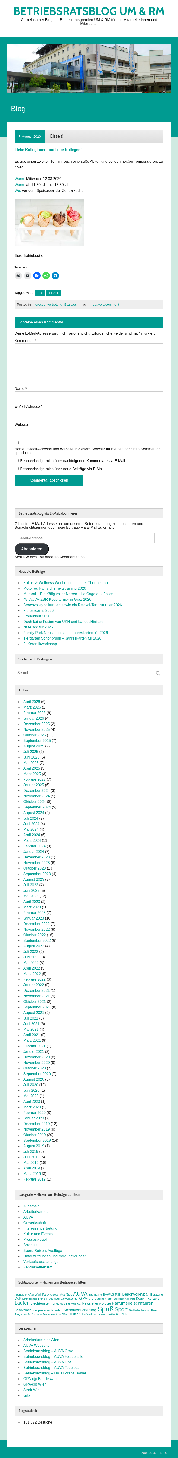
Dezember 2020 (36, 1057)
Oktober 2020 (34, 1068)
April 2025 (31, 768)
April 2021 (31, 1035)
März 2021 (32, 1040)
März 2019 (32, 1174)
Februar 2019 (34, 1179)
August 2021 (33, 1013)
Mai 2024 (31, 829)
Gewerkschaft (34, 1223)
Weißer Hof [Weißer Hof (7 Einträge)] (113, 1314)
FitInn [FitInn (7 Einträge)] (41, 1298)
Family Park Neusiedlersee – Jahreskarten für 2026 (65, 633)
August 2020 (33, 1079)
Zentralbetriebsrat (37, 1267)
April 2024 (31, 835)
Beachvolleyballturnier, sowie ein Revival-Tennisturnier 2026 (72, 605)
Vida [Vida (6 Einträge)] (83, 1314)
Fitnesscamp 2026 (38, 610)
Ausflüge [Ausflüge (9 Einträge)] (66, 1294)
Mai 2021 (31, 1029)
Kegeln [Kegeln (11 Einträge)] (141, 1298)
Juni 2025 (31, 757)
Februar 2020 (34, 1113)
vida (26, 1395)
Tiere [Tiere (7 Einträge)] (154, 1310)
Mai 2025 (31, 763)
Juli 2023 (30, 885)
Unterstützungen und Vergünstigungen (55, 1256)
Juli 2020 (30, 1085)
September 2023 (37, 874)
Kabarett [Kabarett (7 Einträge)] (130, 1298)
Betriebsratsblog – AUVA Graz (48, 1351)
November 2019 (36, 1129)
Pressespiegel (35, 1239)
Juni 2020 (31, 1090)
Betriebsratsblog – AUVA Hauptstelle (53, 1357)
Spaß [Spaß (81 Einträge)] (105, 1309)
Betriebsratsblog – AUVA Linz (47, 1362)
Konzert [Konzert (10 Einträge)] (153, 1298)
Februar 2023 (34, 913)
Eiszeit (53, 293)
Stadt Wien (32, 1390)
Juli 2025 (30, 752)
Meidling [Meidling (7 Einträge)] (65, 1303)
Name (21, 389)
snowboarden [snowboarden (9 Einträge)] (53, 1310)
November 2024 (36, 796)
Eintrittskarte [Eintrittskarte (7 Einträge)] (29, 1298)
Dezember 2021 (36, 990)
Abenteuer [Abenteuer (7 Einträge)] (21, 1294)
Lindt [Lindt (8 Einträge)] (55, 1303)
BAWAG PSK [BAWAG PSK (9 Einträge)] (112, 1294)
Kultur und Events (38, 1234)
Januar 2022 (33, 985)
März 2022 (32, 974)
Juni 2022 (31, 957)
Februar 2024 (34, 846)
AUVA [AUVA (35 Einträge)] (80, 1294)
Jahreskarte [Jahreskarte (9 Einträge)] (116, 1298)
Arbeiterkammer (36, 1212)
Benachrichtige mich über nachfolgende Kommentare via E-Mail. (73, 461)
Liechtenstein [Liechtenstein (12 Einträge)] (41, 1303)
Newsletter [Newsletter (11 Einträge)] (90, 1303)
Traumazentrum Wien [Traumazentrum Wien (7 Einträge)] (55, 1314)
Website (21, 424)
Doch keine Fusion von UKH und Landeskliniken (63, 622)
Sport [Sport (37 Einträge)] (121, 1309)
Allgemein (31, 1206)
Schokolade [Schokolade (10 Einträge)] (23, 1310)
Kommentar (25, 341)
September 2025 (37, 741)
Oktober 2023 (34, 868)
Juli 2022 (30, 952)
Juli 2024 (30, 818)
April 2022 (31, 968)
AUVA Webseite (36, 1345)
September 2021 (37, 1007)
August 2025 (33, 746)
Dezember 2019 (36, 1124)
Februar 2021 (34, 1046)
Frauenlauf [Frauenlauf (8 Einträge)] (53, 1298)
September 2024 (37, 807)
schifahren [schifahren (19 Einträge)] (143, 1303)
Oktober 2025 (34, 735)
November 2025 (36, 729)
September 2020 (37, 1074)
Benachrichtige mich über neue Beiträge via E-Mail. (62, 469)
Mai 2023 (31, 896)
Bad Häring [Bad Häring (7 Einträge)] (95, 1294)
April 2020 (31, 1102)
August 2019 (33, 1146)
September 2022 (37, 940)
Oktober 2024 (34, 802)
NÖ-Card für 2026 (38, 627)
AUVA (28, 1217)
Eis (40, 293)
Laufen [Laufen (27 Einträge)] (22, 1303)
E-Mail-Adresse (28, 406)
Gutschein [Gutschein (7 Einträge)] (101, 1298)
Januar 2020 (33, 1118)
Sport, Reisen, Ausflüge (42, 1251)
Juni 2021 (31, 1024)
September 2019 (37, 1140)
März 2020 (32, 1107)
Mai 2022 (31, 963)
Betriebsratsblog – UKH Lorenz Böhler (54, 1373)
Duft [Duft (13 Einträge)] (18, 1298)
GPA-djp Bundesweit (40, 1379)
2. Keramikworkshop (40, 644)
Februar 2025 (34, 779)
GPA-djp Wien (35, 1384)
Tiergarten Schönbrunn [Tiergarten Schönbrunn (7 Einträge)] (28, 1314)
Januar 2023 (33, 918)
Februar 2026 (34, 713)
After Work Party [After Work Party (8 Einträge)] (38, 1294)
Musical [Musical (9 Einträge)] (76, 1303)
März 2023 (32, 907)
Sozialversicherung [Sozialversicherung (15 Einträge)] (79, 1310)
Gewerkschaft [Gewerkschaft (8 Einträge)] (69, 1298)
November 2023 (36, 863)
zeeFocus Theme (154, 1453)
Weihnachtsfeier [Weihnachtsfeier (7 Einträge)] (95, 1314)
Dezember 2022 (36, 924)
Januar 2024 (33, 852)
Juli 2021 (30, 1018)
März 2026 (32, 707)
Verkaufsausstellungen (42, 1262)
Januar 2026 (33, 718)
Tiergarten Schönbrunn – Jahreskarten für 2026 (62, 638)
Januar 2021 (33, 1052)
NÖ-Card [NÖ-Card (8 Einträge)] (105, 1303)
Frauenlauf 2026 (37, 616)
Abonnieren (31, 549)
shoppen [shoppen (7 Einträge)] (37, 1310)
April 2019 (31, 1168)
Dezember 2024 (36, 791)
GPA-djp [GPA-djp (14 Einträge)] (86, 1298)
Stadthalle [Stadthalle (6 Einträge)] (134, 1310)
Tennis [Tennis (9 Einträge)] (145, 1310)
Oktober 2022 (34, 935)
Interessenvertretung (47, 304)
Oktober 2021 (34, 1002)
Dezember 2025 (36, 724)
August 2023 (33, 879)
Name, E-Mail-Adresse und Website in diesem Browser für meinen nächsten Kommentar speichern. (87, 451)
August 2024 (33, 813)
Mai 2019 (31, 1163)
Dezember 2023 (36, 857)
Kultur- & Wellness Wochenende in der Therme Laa (65, 583)
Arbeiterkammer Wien (41, 1340)
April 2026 (31, 702)
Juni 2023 (31, 890)
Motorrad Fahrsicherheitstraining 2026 (54, 588)
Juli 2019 (30, 1151)
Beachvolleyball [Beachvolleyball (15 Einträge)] (135, 1294)
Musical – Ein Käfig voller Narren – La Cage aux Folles (68, 594)
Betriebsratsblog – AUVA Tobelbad (51, 1368)
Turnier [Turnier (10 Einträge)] (75, 1314)
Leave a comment (106, 304)
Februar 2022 (34, 979)
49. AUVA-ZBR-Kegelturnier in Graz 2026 (57, 599)
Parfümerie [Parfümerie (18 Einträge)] (122, 1303)
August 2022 (33, 946)
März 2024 (32, 840)
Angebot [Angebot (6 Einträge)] (54, 1294)
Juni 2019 (31, 1157)
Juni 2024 (31, 824)
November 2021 (36, 996)
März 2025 (32, 774)
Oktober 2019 (34, 1135)
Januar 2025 (33, 785)
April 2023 (31, 902)
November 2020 (36, 1063)
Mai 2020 (31, 1096)
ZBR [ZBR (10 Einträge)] (124, 1314)
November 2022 (36, 929)
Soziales (70, 304)
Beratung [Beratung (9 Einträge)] (156, 1294)
